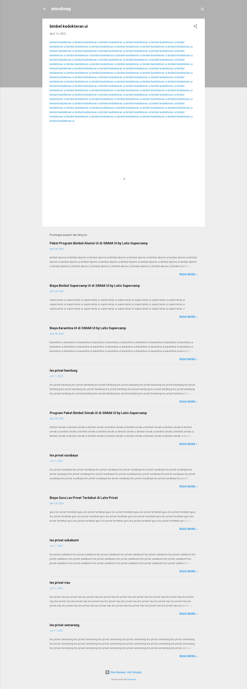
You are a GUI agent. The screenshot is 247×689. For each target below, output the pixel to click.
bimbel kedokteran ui (62, 42)
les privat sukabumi (64, 540)
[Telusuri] (202, 9)
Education (132, 679)
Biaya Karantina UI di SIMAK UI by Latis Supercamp (88, 328)
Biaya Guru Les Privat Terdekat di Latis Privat (84, 498)
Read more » (188, 274)
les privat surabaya (64, 455)
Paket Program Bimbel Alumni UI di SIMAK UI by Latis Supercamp (99, 243)
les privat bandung (63, 370)
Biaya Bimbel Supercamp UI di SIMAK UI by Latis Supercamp (95, 286)
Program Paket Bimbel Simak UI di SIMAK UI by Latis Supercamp (98, 413)
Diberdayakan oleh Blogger (123, 672)
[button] (195, 27)
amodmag (61, 8)
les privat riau (60, 582)
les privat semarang (64, 625)
